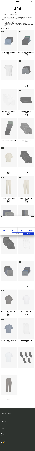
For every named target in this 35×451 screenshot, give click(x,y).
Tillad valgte (17, 233)
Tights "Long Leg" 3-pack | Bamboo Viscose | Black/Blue (9, 53)
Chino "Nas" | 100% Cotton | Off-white (9, 198)
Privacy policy (3, 437)
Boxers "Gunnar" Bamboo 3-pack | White (8, 111)
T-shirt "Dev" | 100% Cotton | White (26, 311)
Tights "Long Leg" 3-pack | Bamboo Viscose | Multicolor (26, 82)
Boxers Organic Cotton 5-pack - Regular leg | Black (26, 169)
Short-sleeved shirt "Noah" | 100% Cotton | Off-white (8, 169)
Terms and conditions (4, 434)
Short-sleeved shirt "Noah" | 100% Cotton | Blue (8, 340)
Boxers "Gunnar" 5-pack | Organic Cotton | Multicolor (9, 140)
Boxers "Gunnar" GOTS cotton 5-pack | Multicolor (26, 52)
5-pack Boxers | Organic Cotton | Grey (26, 140)
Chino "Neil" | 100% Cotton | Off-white (26, 198)
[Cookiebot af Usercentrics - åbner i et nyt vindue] (30, 216)
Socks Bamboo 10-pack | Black (26, 111)
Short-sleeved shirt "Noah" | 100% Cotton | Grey (8, 311)
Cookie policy (3, 436)
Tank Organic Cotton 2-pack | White (26, 340)
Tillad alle (28, 233)
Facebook (2, 428)
